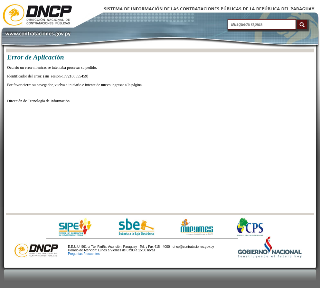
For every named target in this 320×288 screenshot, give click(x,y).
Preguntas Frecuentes (83, 254)
